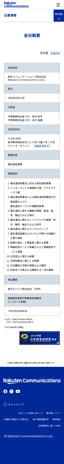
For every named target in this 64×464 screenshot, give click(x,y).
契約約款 (56, 419)
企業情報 (10, 15)
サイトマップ (15, 404)
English (55, 53)
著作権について (53, 413)
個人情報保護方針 (41, 419)
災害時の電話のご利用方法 (16, 419)
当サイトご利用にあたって (30, 413)
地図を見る (41, 145)
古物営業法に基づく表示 (49, 425)
